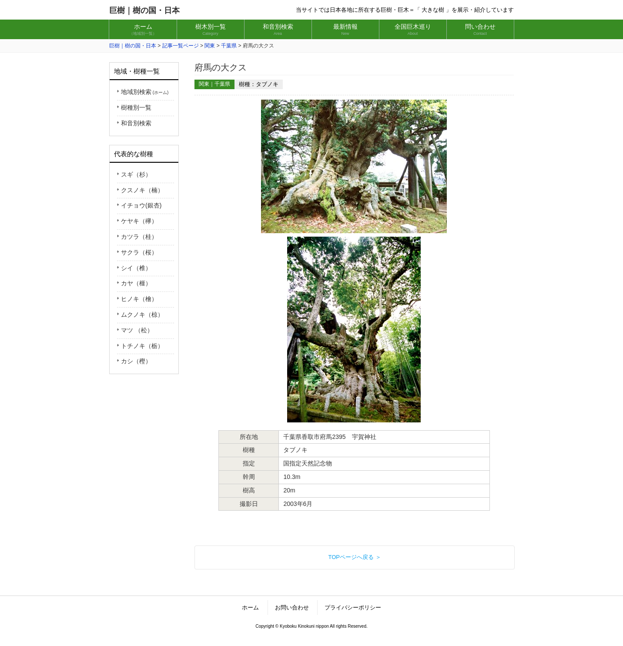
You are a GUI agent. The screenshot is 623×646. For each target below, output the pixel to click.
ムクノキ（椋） (142, 314)
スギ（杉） (136, 174)
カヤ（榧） (136, 283)
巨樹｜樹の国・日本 (144, 10)
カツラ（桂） (139, 236)
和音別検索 (136, 123)
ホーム (250, 607)
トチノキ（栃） (142, 345)
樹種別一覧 (136, 107)
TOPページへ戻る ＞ (354, 557)
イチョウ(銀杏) (141, 205)
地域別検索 (144, 91)
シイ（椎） (136, 267)
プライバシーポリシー (353, 607)
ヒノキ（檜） (139, 298)
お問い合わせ (292, 607)
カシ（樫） (136, 361)
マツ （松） (137, 330)
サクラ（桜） (139, 252)
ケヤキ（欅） (139, 221)
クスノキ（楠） (142, 190)
